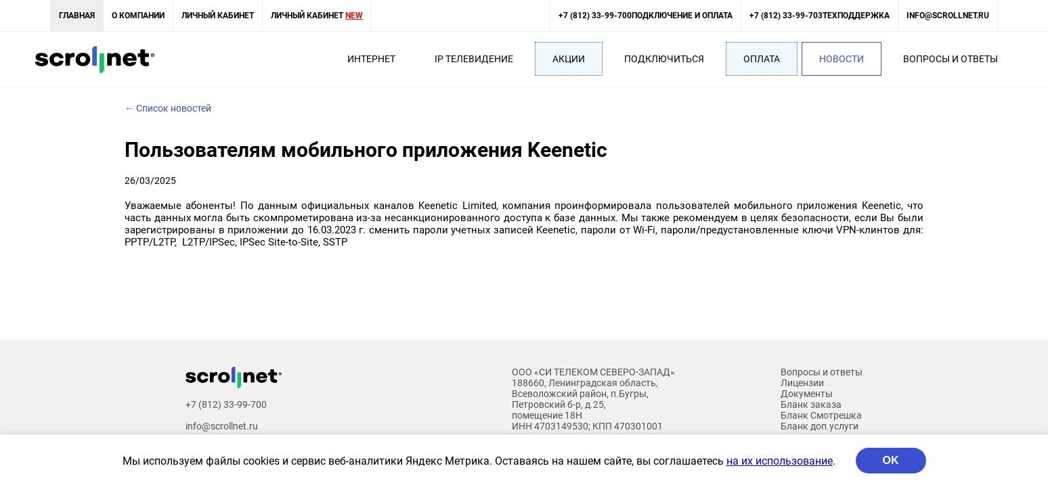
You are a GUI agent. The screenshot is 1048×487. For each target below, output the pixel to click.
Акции (568, 58)
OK (891, 460)
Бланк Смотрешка (821, 415)
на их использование (779, 461)
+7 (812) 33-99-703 (819, 15)
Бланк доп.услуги (819, 426)
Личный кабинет (217, 15)
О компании (138, 15)
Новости (841, 58)
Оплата (761, 58)
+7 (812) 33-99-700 (646, 15)
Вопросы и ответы (950, 58)
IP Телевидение (474, 58)
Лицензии (802, 382)
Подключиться (664, 58)
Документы (807, 393)
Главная (77, 15)
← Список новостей (168, 108)
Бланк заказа (811, 404)
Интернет (371, 58)
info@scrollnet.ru (948, 15)
